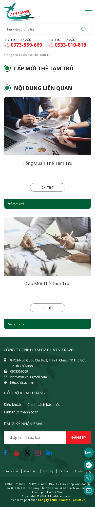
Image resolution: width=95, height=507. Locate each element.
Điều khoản (13, 404)
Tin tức (64, 471)
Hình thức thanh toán (21, 412)
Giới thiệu (30, 471)
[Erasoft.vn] (78, 500)
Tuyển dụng (83, 471)
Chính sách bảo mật (43, 404)
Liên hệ (48, 471)
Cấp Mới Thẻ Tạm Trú (47, 283)
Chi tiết (48, 187)
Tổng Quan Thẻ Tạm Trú (47, 163)
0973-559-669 (23, 45)
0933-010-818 (67, 45)
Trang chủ (11, 55)
